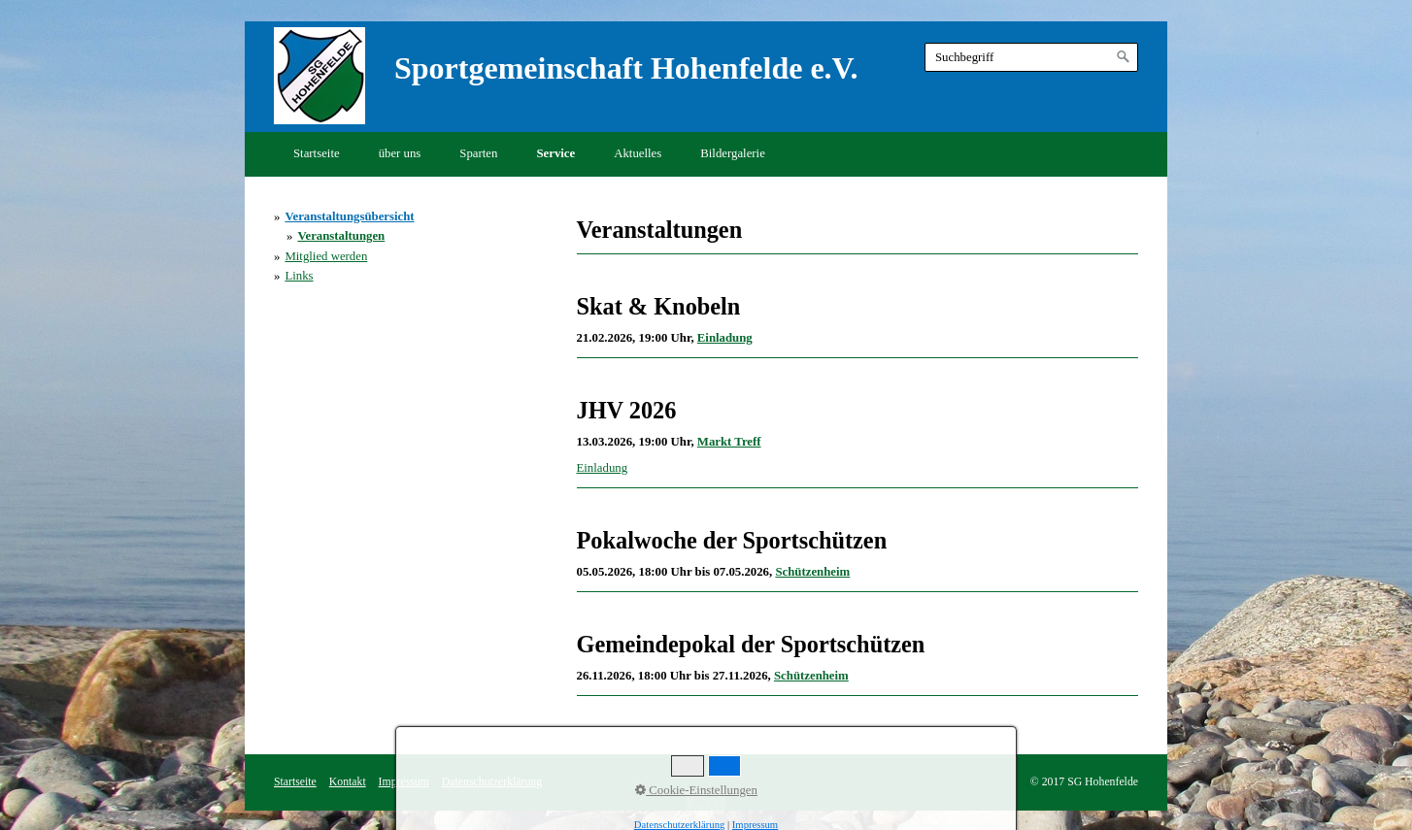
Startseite (316, 153)
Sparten (478, 153)
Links (299, 275)
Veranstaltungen (341, 236)
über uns (400, 153)
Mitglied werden (326, 256)
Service (555, 153)
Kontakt (347, 782)
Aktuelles (637, 153)
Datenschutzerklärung (492, 782)
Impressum (404, 782)
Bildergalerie (732, 153)
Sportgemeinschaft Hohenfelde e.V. (626, 67)
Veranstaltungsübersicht (349, 216)
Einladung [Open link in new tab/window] (602, 468)
